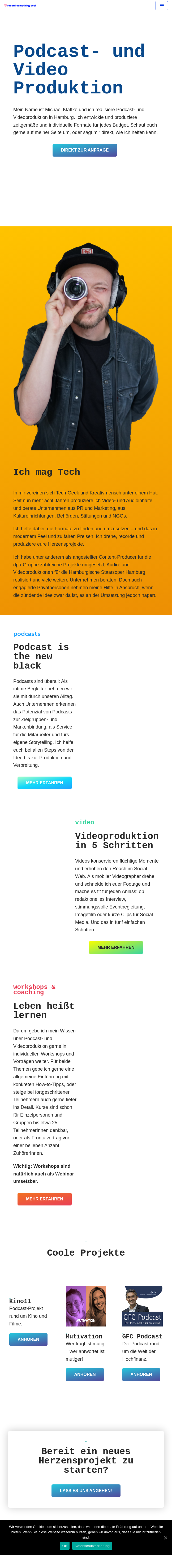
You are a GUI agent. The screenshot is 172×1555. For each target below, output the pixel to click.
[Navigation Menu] (162, 5)
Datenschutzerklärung (92, 1546)
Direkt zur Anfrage (85, 150)
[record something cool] (21, 5)
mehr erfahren (44, 783)
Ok (64, 1546)
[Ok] (165, 1537)
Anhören (28, 1339)
